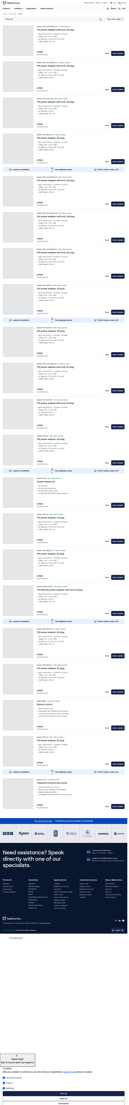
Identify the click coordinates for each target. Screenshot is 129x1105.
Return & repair (85, 892)
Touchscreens (8, 886)
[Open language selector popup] (113, 2)
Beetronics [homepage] (11, 2)
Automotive (32, 900)
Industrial (31, 884)
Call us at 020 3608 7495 (101, 850)
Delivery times (85, 886)
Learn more (70, 1072)
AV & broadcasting (35, 905)
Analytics (8, 1083)
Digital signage (59, 900)
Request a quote (89, 2)
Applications (30, 8)
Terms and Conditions (113, 894)
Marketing (8, 1088)
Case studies (110, 884)
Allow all (63, 1093)
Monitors (6, 884)
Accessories (7, 889)
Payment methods (86, 889)
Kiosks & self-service (61, 886)
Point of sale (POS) (61, 897)
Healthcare (32, 908)
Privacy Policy (110, 897)
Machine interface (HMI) (63, 892)
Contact (104, 2)
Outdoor (57, 884)
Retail (30, 894)
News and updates (112, 886)
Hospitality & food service (38, 897)
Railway (31, 902)
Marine (31, 891)
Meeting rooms (59, 903)
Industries (17, 8)
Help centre (84, 884)
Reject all (63, 1098)
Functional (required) (12, 1078)
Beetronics (7, 918)
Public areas (58, 894)
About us (98, 2)
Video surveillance (61, 905)
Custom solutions (46, 8)
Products (6, 8)
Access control (59, 908)
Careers (108, 892)
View (107, 53)
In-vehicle (57, 889)
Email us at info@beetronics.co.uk (104, 858)
